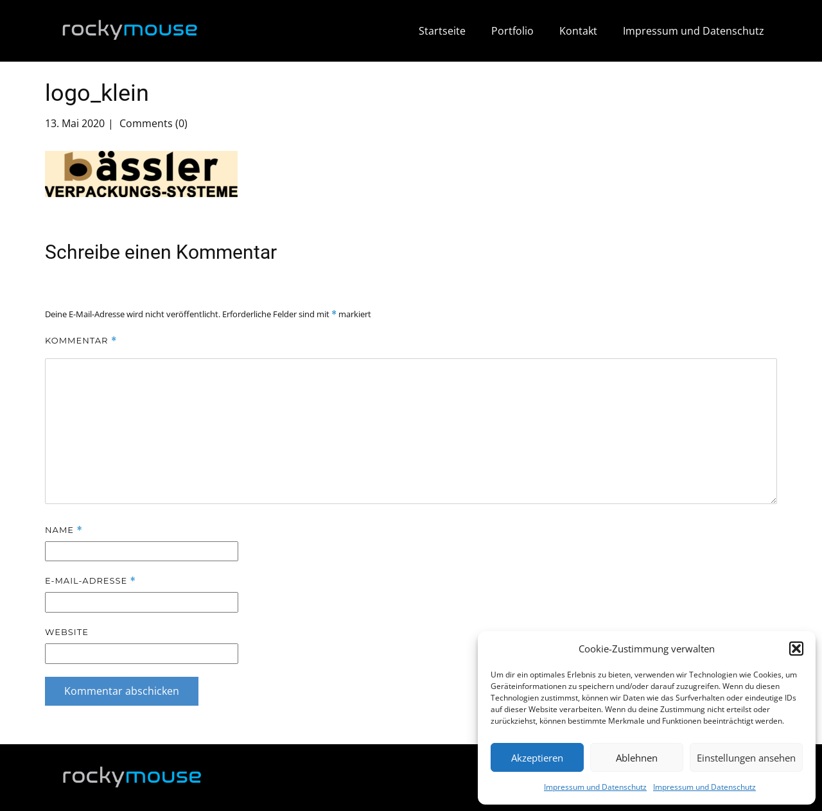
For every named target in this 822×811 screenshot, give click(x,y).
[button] (796, 648)
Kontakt (578, 31)
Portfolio (512, 31)
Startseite (442, 31)
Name (64, 530)
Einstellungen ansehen (746, 757)
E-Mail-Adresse (90, 580)
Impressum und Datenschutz (595, 786)
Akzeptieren (537, 757)
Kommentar (81, 340)
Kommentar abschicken (121, 691)
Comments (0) (152, 123)
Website (67, 632)
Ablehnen (637, 757)
